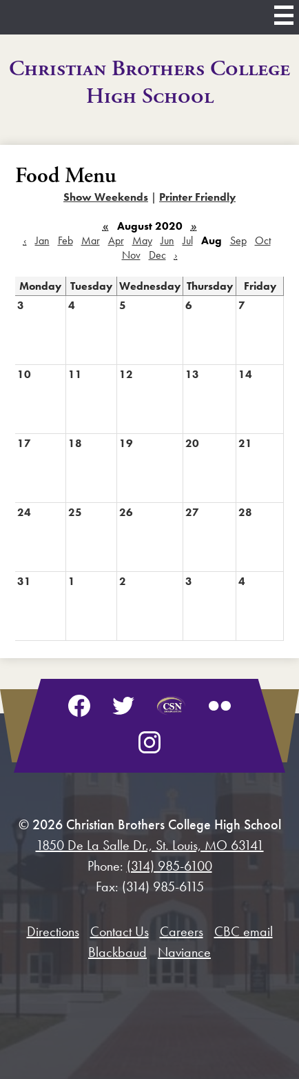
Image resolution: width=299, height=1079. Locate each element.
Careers (181, 931)
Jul (188, 240)
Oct (263, 240)
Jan (42, 240)
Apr (116, 240)
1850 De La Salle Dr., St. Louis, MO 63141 (150, 845)
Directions (53, 931)
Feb (65, 240)
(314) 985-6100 (169, 866)
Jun (167, 240)
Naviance (184, 952)
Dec (157, 255)
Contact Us (119, 931)
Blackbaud (117, 952)
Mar (90, 240)
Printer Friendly (197, 197)
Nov (131, 255)
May (142, 240)
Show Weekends (105, 197)
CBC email (243, 931)
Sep (238, 240)
